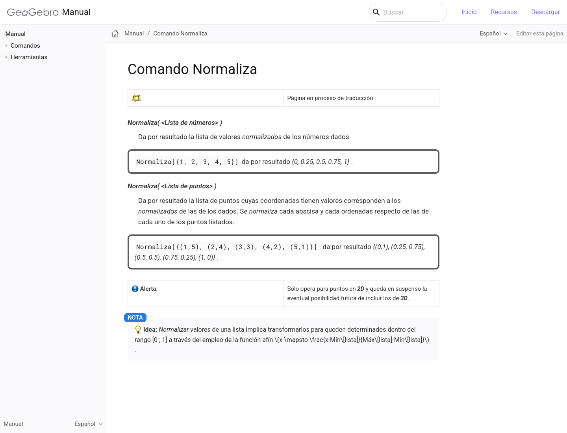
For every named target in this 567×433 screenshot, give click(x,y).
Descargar (545, 12)
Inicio (468, 12)
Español (490, 33)
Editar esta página (539, 33)
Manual (49, 12)
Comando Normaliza (181, 33)
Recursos (504, 12)
